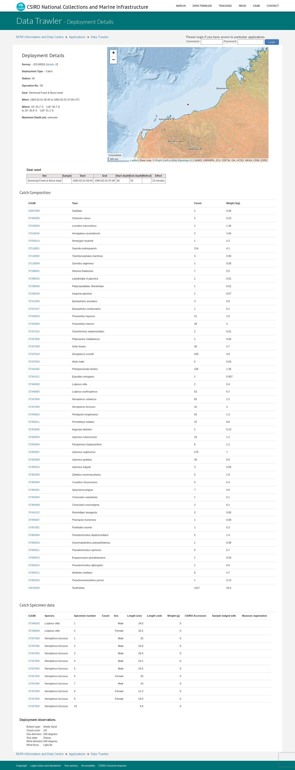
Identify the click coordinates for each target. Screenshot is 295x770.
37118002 (34, 256)
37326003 (34, 316)
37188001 (34, 271)
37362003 (34, 474)
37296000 (34, 286)
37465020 (34, 580)
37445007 (34, 519)
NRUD (242, 5)
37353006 (34, 429)
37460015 (34, 565)
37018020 (34, 233)
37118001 (34, 248)
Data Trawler (202, 5)
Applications (77, 37)
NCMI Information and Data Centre (40, 37)
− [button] (113, 60)
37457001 (34, 527)
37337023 (34, 354)
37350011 (34, 421)
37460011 (34, 550)
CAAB (256, 5)
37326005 (34, 323)
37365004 (34, 482)
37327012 (34, 331)
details (50, 64)
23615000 (34, 587)
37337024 (34, 361)
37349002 (34, 414)
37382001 (34, 489)
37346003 (34, 384)
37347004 (34, 399)
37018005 (34, 225)
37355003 (34, 437)
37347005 (34, 406)
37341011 (34, 376)
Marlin (181, 5)
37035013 (34, 240)
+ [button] (113, 53)
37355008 (34, 459)
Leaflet (134, 160)
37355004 (34, 444)
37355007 (34, 452)
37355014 (34, 467)
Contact (273, 5)
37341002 (34, 369)
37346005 (34, 391)
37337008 (34, 346)
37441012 (34, 512)
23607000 (34, 210)
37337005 (34, 339)
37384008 (34, 504)
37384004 (34, 497)
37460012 (34, 557)
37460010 (34, 542)
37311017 (34, 308)
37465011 (34, 572)
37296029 (34, 293)
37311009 (34, 301)
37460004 (34, 535)
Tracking (225, 5)
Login (271, 42)
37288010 (34, 278)
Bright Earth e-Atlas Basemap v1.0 (174, 160)
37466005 (34, 218)
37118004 (34, 263)
